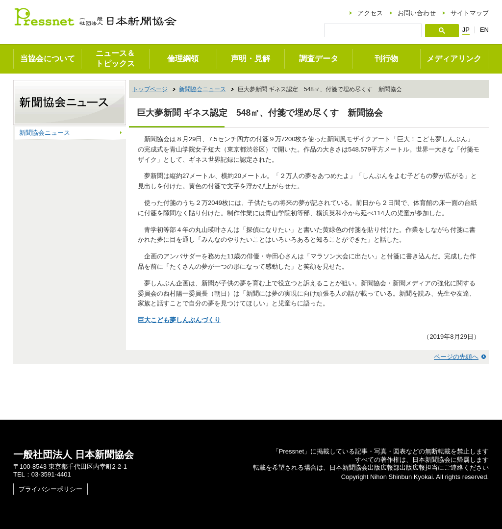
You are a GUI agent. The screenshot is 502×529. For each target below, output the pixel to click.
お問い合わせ (417, 13)
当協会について (47, 58)
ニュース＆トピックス (115, 58)
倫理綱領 (183, 58)
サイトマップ (470, 13)
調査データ (318, 58)
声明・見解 (250, 58)
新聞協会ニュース (202, 89)
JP (466, 29)
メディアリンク (454, 58)
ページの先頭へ (456, 356)
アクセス (370, 13)
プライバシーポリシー (50, 489)
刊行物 (386, 58)
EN (484, 29)
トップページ (150, 89)
